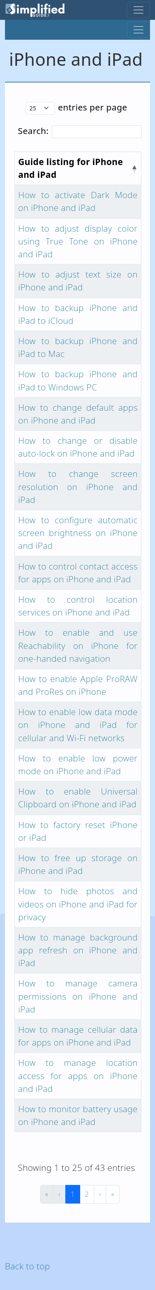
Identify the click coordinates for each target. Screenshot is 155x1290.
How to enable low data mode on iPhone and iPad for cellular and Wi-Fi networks (78, 724)
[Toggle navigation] (138, 10)
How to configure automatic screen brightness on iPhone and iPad (78, 532)
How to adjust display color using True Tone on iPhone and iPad (78, 241)
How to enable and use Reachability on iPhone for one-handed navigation (78, 645)
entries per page (92, 107)
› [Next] (100, 1194)
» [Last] (112, 1194)
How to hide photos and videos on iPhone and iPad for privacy (78, 903)
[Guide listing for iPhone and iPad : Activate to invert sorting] (78, 168)
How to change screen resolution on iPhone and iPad (78, 486)
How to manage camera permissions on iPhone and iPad (78, 996)
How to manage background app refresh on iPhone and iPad (78, 950)
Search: (33, 130)
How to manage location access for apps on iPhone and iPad (78, 1075)
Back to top (27, 1266)
